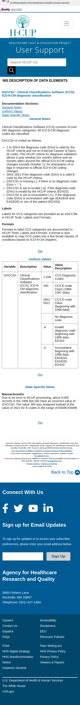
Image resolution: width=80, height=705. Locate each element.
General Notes (12, 107)
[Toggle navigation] (67, 23)
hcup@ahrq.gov (41, 456)
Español (7, 631)
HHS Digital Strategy (16, 651)
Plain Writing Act (51, 645)
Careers (7, 620)
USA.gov (8, 691)
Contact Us (9, 626)
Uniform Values (12, 111)
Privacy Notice (32, 463)
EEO (43, 631)
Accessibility (48, 620)
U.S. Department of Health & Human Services (32, 680)
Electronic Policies (52, 637)
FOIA (5, 645)
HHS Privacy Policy (53, 651)
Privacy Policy (49, 657)
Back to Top (65, 472)
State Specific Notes (16, 115)
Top (40, 251)
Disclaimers (47, 626)
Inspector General (14, 668)
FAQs (6, 637)
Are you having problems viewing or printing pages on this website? (41, 450)
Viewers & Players (49, 463)
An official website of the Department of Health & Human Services (39, 2)
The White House (13, 686)
